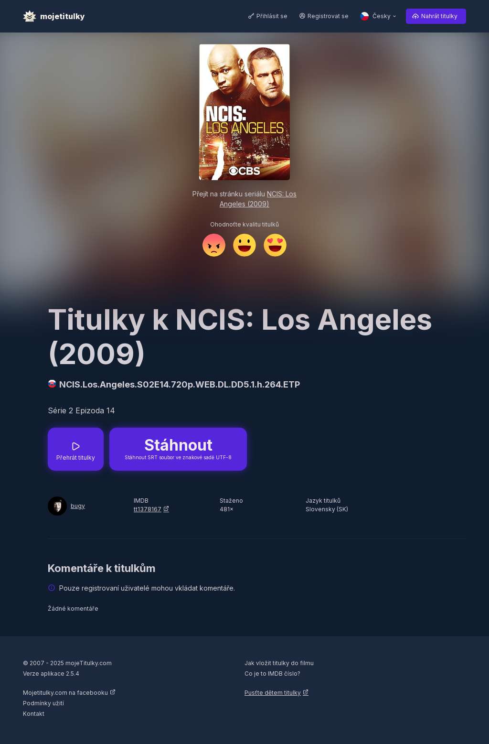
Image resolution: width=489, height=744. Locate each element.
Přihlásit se (271, 16)
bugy (78, 505)
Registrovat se (328, 16)
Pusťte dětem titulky (272, 692)
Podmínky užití (43, 703)
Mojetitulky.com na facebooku (65, 692)
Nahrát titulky (439, 16)
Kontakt (33, 713)
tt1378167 (147, 509)
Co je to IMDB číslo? (272, 673)
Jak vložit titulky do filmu (279, 663)
